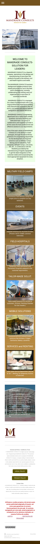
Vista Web (33, 534)
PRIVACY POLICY (20, 478)
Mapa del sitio (8, 536)
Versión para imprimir (11, 534)
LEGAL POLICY (20, 471)
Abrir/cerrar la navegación (20, 3)
